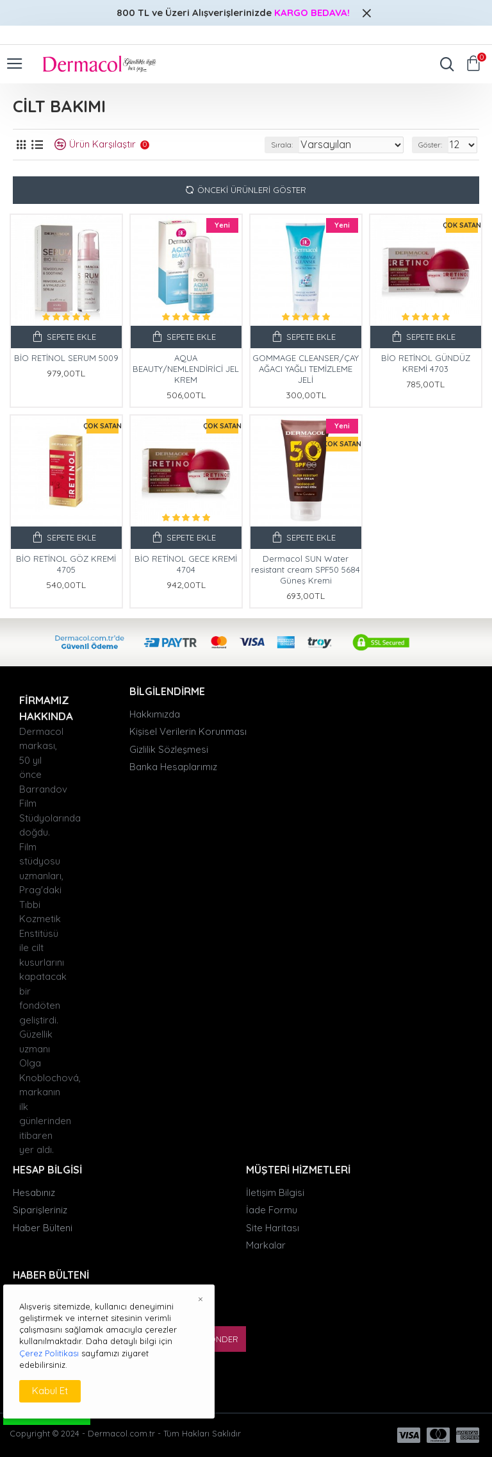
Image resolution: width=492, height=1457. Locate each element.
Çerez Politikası (49, 1353)
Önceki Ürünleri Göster (251, 190)
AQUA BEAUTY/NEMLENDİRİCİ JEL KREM (186, 369)
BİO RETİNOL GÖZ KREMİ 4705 (66, 564)
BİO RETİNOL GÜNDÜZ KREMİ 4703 (425, 363)
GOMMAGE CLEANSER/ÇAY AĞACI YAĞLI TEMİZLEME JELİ (305, 369)
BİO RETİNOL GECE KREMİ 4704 (186, 564)
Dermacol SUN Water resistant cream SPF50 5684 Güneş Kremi (305, 569)
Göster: (430, 144)
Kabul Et (50, 1391)
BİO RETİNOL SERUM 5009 (66, 358)
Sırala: (282, 144)
